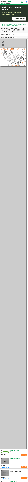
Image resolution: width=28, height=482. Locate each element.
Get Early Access (19, 18)
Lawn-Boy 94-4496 (15, 458)
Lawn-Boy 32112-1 (15, 470)
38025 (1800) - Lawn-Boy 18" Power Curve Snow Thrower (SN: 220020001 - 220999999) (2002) (14, 25)
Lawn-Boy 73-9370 (15, 450)
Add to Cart (24, 455)
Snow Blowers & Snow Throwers (14, 23)
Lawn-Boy (4, 23)
